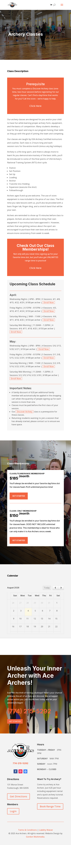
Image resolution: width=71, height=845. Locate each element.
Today (47, 587)
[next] (61, 588)
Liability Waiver (46, 830)
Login (13, 811)
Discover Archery (24, 411)
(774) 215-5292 (29, 711)
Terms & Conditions (27, 830)
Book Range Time (50, 806)
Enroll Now (49, 302)
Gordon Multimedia (35, 836)
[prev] (55, 588)
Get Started (18, 496)
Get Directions (18, 796)
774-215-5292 (20, 763)
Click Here (35, 106)
